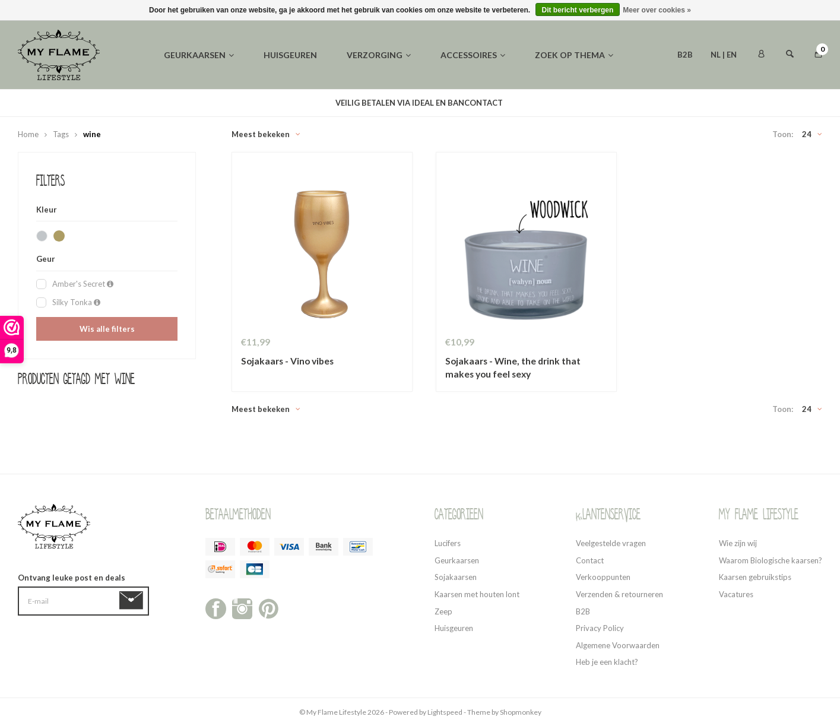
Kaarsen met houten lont (477, 594)
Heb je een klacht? (607, 662)
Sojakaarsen (456, 577)
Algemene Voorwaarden (618, 645)
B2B (685, 54)
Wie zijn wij (738, 543)
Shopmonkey (520, 712)
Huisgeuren (290, 55)
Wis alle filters (107, 329)
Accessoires (472, 55)
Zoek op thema (574, 55)
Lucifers (448, 543)
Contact (590, 560)
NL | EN (724, 54)
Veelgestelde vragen (611, 543)
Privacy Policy (600, 628)
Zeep (443, 611)
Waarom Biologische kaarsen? (770, 560)
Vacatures (736, 594)
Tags (61, 134)
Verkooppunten (603, 577)
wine (92, 134)
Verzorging (379, 55)
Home (28, 134)
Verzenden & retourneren (619, 594)
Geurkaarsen (199, 55)
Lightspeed (444, 712)
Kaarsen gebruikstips (755, 577)
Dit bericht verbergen (578, 10)
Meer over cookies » (657, 10)
